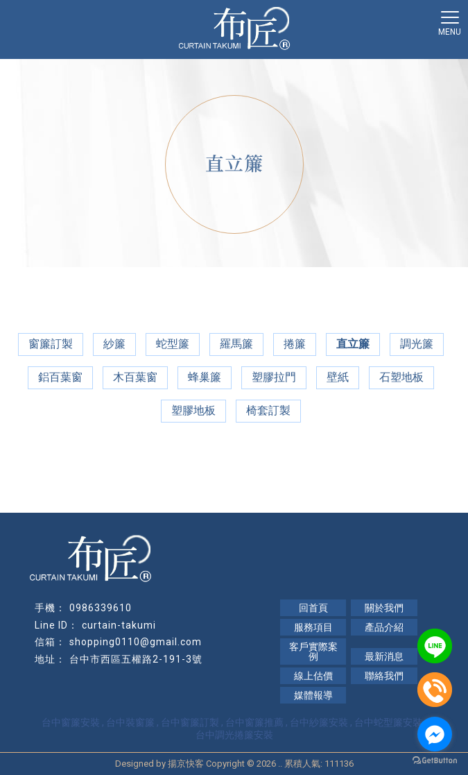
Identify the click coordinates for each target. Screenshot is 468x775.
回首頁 (313, 607)
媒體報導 (313, 695)
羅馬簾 (236, 343)
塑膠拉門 (274, 377)
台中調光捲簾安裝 (234, 734)
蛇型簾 (172, 343)
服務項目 (313, 627)
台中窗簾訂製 (190, 722)
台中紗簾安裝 (319, 722)
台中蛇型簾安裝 (388, 722)
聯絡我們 (384, 675)
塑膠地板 (193, 410)
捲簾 (295, 343)
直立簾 (353, 343)
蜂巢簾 (204, 377)
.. (280, 763)
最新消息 (384, 656)
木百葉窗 (135, 377)
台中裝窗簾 (130, 722)
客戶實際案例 (313, 651)
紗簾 (114, 343)
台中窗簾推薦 (254, 722)
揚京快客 (186, 763)
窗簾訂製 (50, 343)
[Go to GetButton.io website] (435, 760)
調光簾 (416, 343)
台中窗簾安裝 (71, 722)
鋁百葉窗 (60, 377)
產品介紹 (384, 627)
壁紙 (338, 377)
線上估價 (313, 675)
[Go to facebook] (434, 734)
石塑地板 (401, 377)
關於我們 (384, 607)
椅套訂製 (268, 410)
